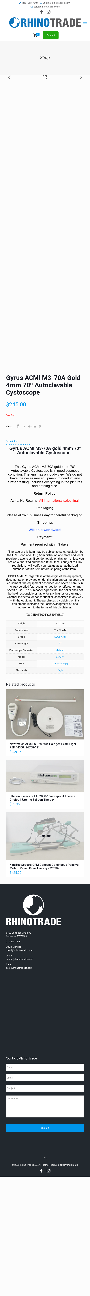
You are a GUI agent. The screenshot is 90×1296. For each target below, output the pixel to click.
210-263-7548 (13, 1060)
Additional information (18, 564)
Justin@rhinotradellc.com (56, 2)
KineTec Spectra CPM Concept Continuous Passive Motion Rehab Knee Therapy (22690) (44, 985)
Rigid (60, 789)
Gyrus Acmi (60, 756)
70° (60, 762)
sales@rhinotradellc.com (47, 6)
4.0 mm (60, 769)
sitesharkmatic (69, 1284)
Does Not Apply (60, 783)
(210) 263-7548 (30, 2)
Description (12, 560)
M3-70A (60, 776)
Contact (51, 35)
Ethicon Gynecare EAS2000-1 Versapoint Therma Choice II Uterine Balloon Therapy (42, 917)
